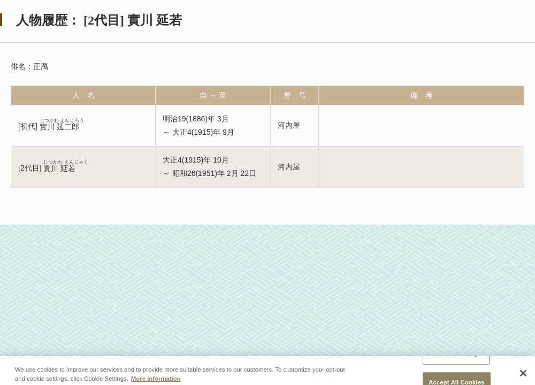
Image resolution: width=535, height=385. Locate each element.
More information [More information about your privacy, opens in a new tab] (156, 382)
